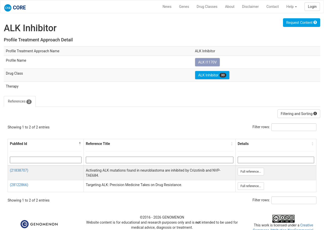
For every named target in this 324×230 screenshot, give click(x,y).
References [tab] (20, 101)
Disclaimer (250, 7)
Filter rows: (261, 127)
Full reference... (250, 171)
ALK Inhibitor (212, 75)
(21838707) (19, 170)
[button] (80, 143)
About (229, 7)
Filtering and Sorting (299, 114)
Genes (184, 7)
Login (312, 7)
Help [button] (291, 7)
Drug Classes (207, 7)
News (167, 7)
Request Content (301, 23)
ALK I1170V (207, 62)
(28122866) (19, 185)
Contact (272, 7)
